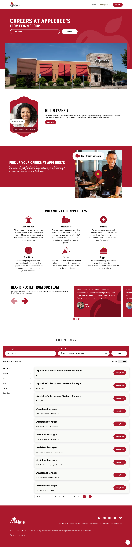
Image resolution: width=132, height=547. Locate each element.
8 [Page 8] (71, 496)
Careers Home (63, 523)
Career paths (104, 4)
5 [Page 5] (59, 496)
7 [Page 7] (67, 496)
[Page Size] (37, 496)
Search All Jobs (75, 523)
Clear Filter (6, 393)
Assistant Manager (46, 409)
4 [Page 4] (55, 496)
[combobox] (83, 353)
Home (94, 5)
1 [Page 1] (44, 496)
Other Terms (94, 523)
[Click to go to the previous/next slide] (74, 319)
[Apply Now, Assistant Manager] (119, 411)
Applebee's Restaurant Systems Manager (59, 370)
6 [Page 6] (63, 496)
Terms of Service (116, 523)
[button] (106, 353)
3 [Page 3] (51, 496)
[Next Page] (84, 496)
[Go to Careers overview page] (15, 4)
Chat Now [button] (50, 122)
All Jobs (117, 5)
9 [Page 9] (74, 496)
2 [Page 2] (48, 496)
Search (69, 32)
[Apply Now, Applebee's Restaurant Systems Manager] (119, 372)
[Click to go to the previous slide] (14, 301)
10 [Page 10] (79, 496)
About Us (85, 523)
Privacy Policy (104, 523)
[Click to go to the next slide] (24, 301)
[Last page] (90, 496)
